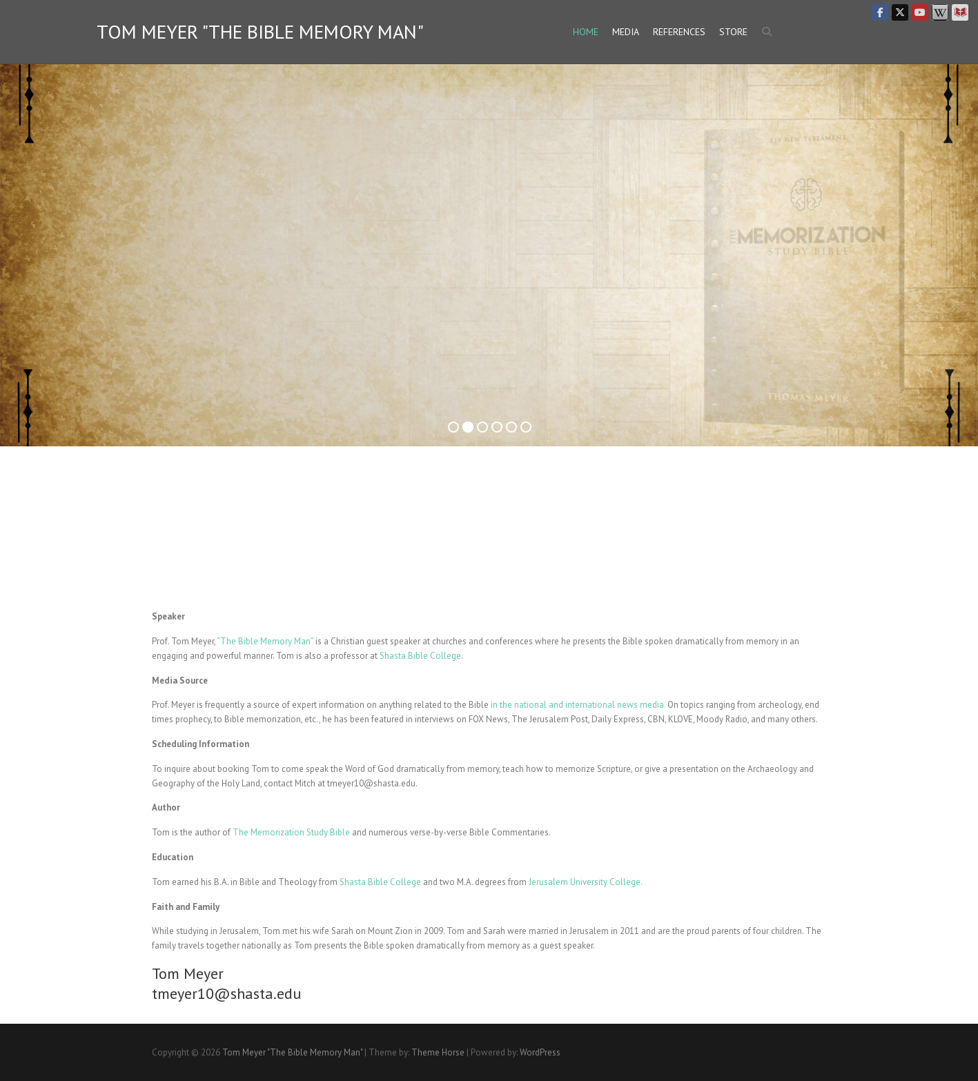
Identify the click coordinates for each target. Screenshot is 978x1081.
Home (585, 32)
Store (733, 32)
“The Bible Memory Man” (265, 641)
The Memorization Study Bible (291, 832)
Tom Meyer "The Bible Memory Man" (260, 31)
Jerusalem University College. (586, 882)
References (679, 32)
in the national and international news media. (578, 705)
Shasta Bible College (420, 656)
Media (625, 32)
